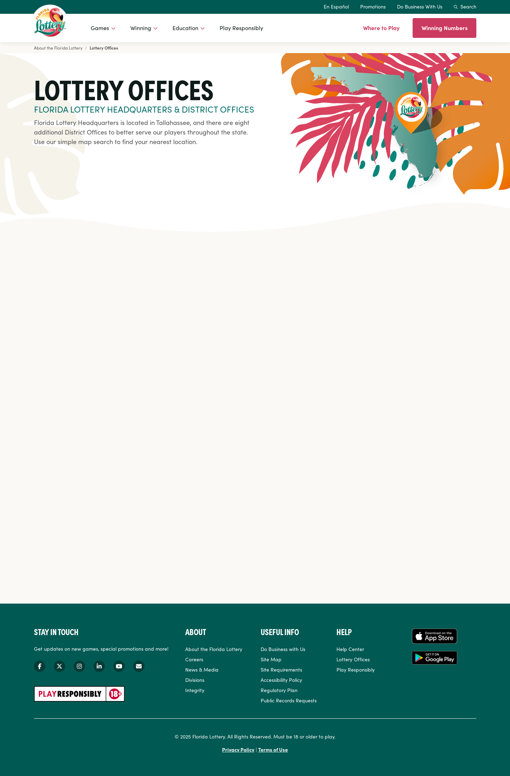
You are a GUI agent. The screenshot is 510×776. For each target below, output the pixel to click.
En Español (336, 6)
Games (100, 28)
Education (185, 28)
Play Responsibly (241, 28)
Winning (140, 28)
